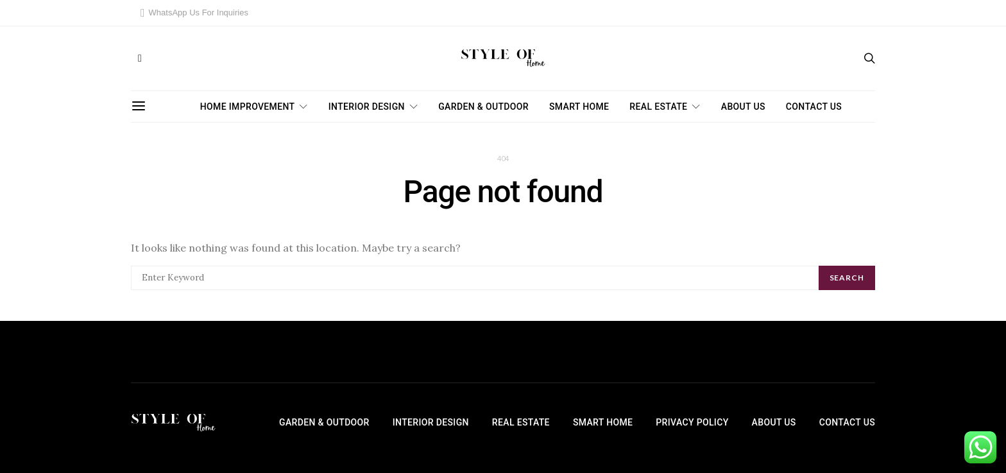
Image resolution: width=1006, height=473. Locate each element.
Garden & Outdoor (483, 106)
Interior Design (366, 106)
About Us (743, 106)
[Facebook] (140, 58)
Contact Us (814, 106)
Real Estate (658, 106)
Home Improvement (247, 106)
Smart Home (579, 106)
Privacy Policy (692, 422)
